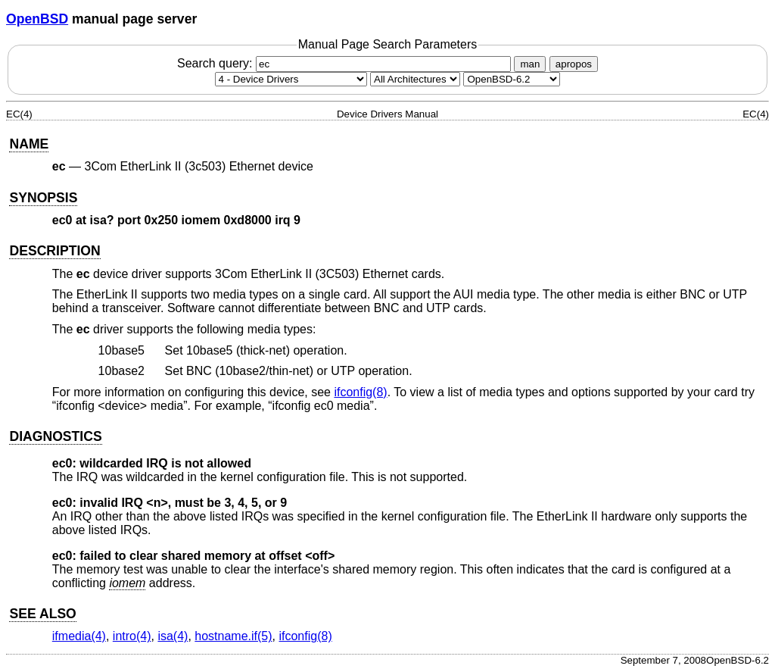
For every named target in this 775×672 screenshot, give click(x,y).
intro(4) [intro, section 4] (132, 636)
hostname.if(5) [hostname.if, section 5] (233, 636)
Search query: (346, 63)
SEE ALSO (42, 613)
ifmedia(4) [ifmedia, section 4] (79, 636)
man (530, 64)
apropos (574, 64)
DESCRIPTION (54, 250)
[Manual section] (291, 79)
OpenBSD (37, 19)
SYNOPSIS (43, 197)
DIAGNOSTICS (55, 436)
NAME (28, 144)
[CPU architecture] (415, 79)
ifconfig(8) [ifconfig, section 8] (360, 392)
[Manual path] (511, 79)
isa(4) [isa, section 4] (172, 636)
